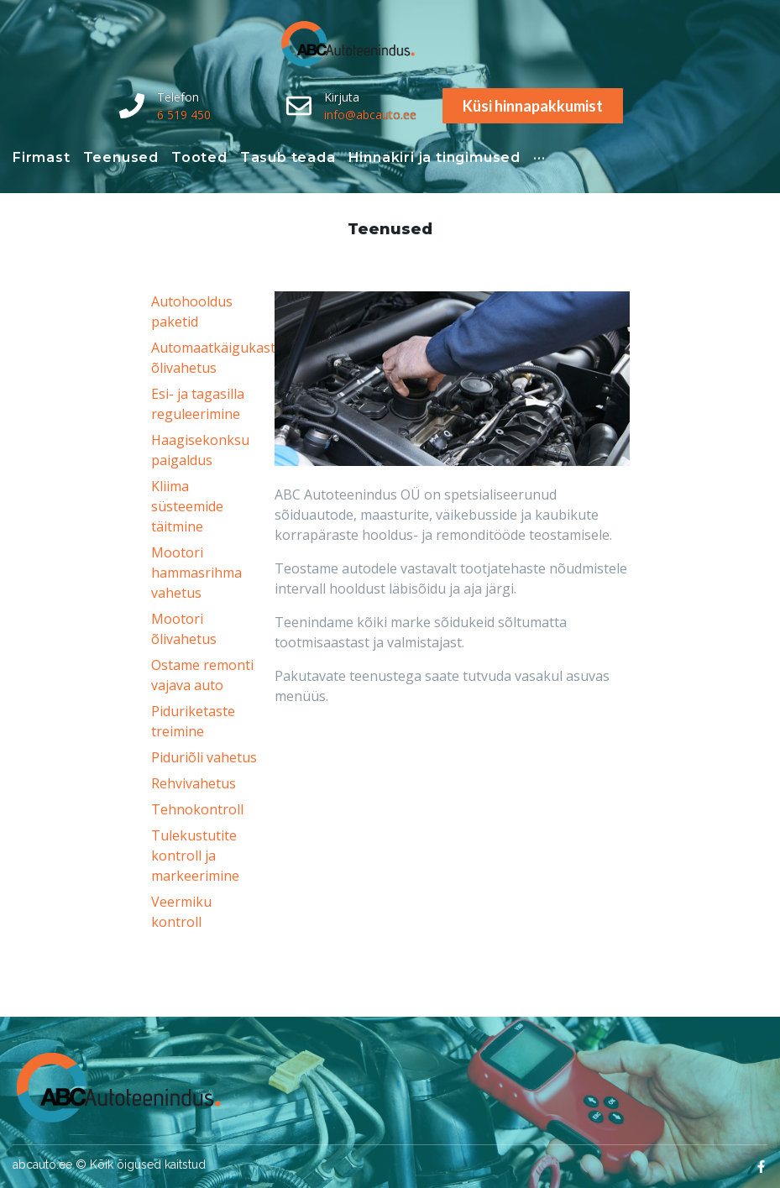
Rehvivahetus (193, 783)
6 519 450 (184, 115)
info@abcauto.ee (370, 115)
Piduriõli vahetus (204, 757)
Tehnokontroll (197, 809)
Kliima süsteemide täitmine (187, 506)
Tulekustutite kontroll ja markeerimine (195, 855)
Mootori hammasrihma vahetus (196, 572)
